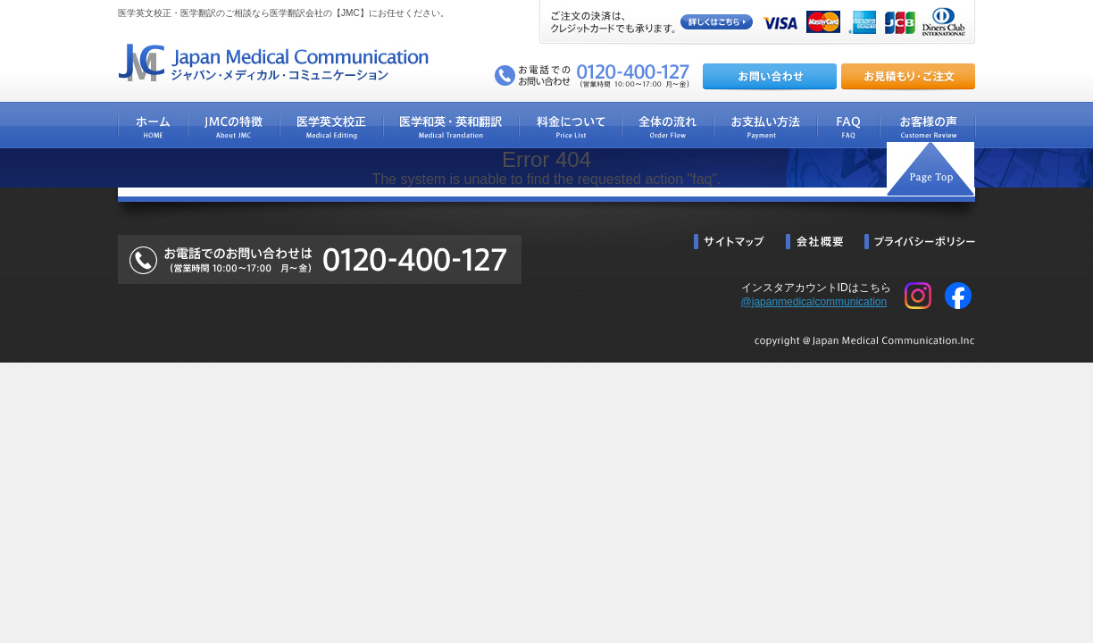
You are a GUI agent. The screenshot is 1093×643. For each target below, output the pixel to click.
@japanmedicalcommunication (814, 302)
